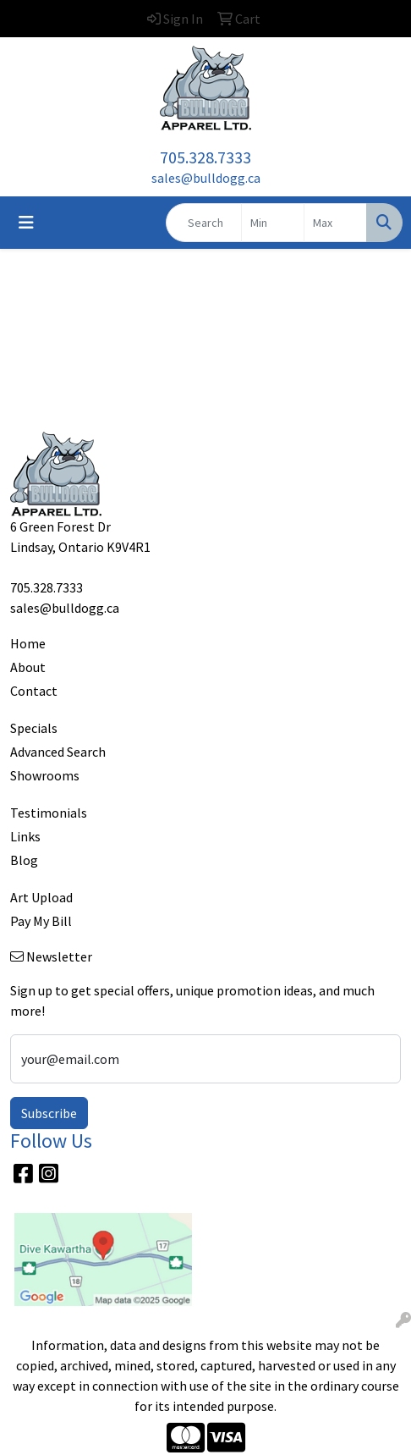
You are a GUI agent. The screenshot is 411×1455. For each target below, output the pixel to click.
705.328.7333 (205, 157)
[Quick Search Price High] (335, 222)
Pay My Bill (41, 920)
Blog (24, 860)
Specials (34, 727)
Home (28, 643)
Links (25, 836)
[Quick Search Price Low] (272, 222)
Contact (34, 690)
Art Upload (41, 897)
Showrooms (44, 775)
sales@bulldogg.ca (205, 177)
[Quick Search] (204, 222)
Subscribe (49, 1113)
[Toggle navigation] (26, 222)
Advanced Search (58, 751)
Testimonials (48, 812)
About (28, 667)
